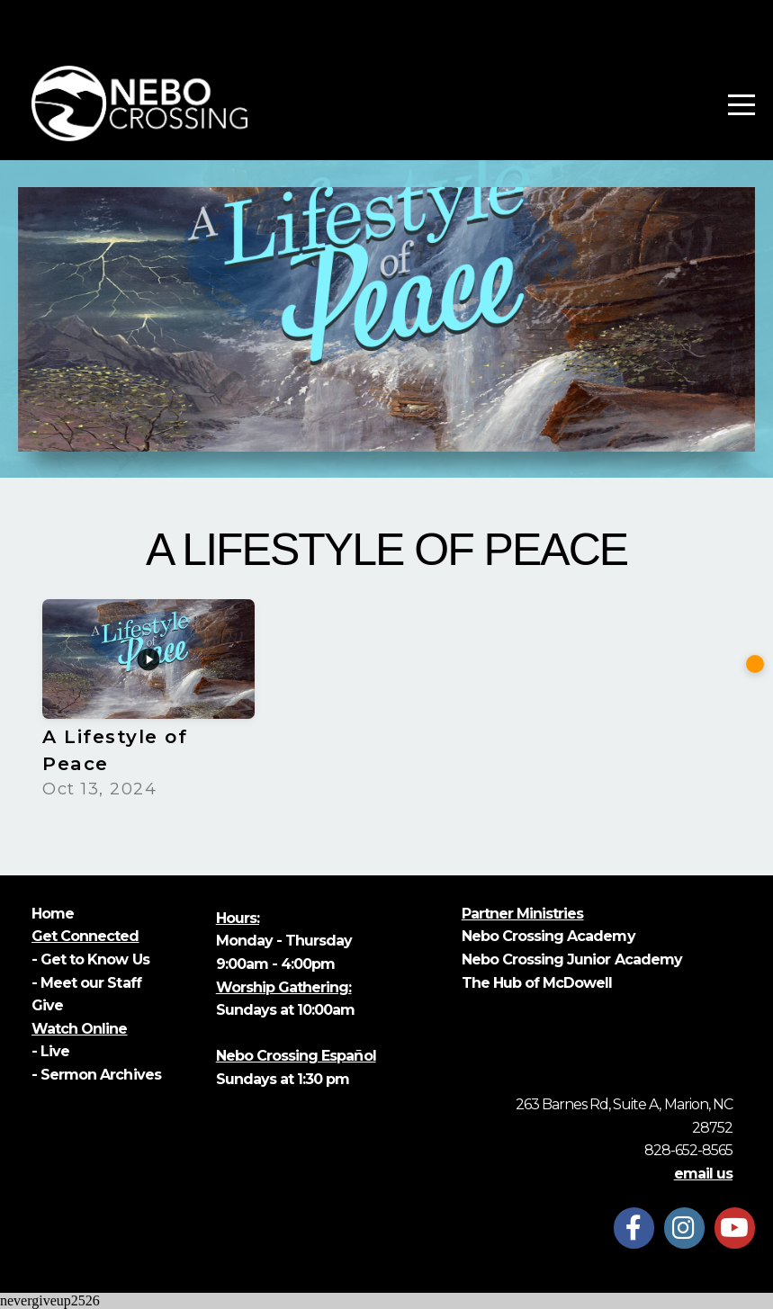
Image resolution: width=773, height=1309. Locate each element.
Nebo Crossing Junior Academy (572, 959)
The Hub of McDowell (537, 982)
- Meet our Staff (86, 982)
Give (49, 1005)
